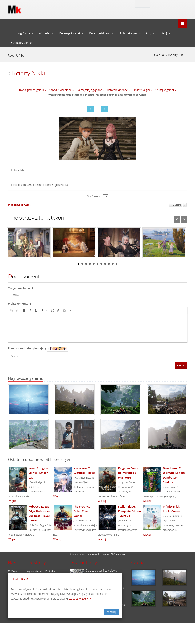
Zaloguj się (165, 3)
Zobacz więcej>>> (80, 598)
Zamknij (111, 612)
